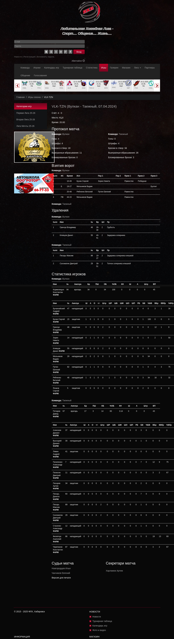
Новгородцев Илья (61, 568)
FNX (136, 88)
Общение (25, 75)
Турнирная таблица (72, 67)
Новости (18, 57)
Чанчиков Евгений (61, 573)
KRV (106, 88)
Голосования (40, 75)
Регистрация (29, 57)
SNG (47, 88)
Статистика (91, 67)
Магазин (126, 67)
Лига (137, 67)
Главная (20, 97)
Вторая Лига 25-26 (25, 119)
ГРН (39, 88)
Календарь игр (51, 67)
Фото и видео (99, 630)
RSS (61, 88)
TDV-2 (91, 88)
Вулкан (73, 106)
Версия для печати (61, 577)
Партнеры (150, 67)
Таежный (89, 106)
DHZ (84, 88)
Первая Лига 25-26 (25, 113)
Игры (103, 67)
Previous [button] (18, 86)
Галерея (114, 67)
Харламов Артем (114, 570)
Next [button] (157, 86)
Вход (79, 52)
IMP (128, 88)
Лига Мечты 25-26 (25, 126)
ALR (69, 88)
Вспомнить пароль (45, 57)
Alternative (78, 61)
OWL (24, 88)
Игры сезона (34, 97)
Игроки (37, 67)
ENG (114, 87)
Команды (25, 67)
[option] (32, 85)
